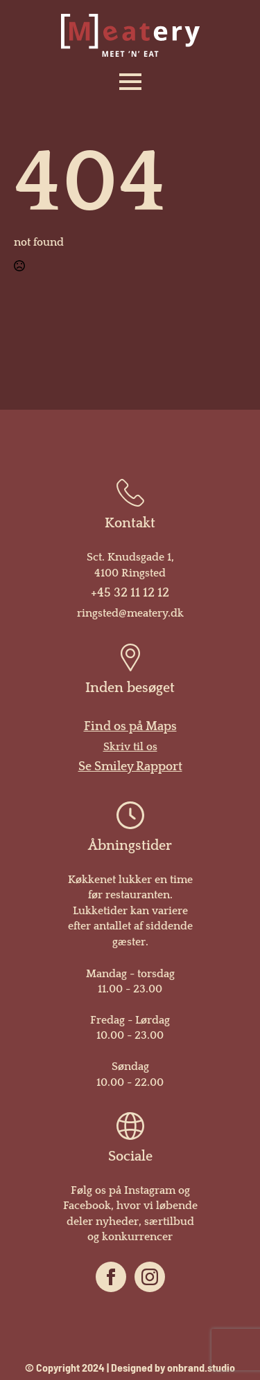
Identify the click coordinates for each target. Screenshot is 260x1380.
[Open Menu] (130, 82)
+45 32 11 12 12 (130, 593)
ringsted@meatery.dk (130, 613)
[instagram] (150, 1277)
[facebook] (111, 1277)
